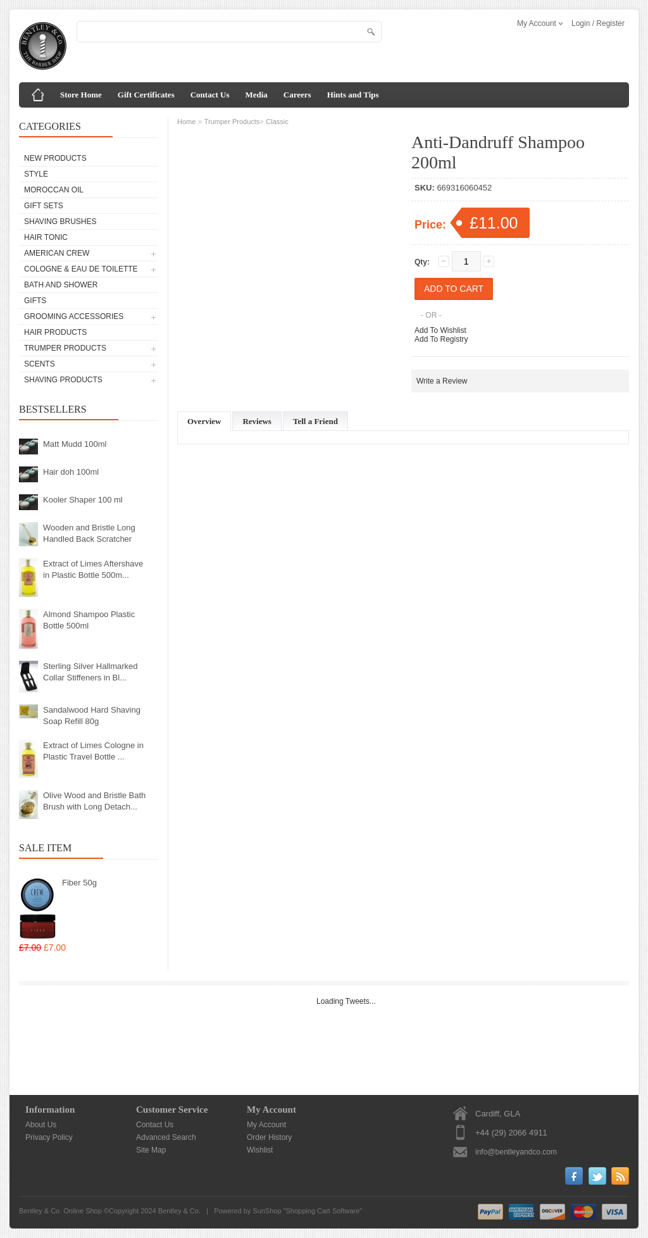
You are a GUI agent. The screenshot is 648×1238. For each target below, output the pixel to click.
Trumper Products (65, 348)
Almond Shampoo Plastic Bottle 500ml (89, 620)
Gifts (35, 300)
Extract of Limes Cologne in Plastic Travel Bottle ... (93, 751)
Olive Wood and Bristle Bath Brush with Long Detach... (94, 801)
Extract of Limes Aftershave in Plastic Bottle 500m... (93, 569)
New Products (55, 158)
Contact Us (210, 94)
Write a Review (441, 381)
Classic (277, 121)
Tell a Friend (315, 421)
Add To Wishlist (440, 330)
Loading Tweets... (346, 1001)
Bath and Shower (60, 284)
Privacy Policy (49, 1137)
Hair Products (55, 332)
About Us (40, 1124)
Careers (297, 94)
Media (256, 94)
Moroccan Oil (54, 189)
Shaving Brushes (60, 221)
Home (186, 121)
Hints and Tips (353, 94)
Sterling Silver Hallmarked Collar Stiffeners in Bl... (90, 671)
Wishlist (260, 1150)
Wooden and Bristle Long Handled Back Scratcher (89, 533)
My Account (266, 1124)
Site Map (151, 1150)
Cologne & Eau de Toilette (81, 269)
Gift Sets (43, 205)
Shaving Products (63, 379)
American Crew (56, 253)
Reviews (256, 421)
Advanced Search (166, 1137)
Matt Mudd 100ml (74, 444)
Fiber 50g (79, 882)
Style (36, 174)
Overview (204, 421)
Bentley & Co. (179, 1211)
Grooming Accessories (73, 316)
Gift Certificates (146, 94)
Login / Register (598, 23)
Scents (39, 364)
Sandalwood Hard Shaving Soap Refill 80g (91, 715)
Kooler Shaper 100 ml (83, 499)
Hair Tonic (46, 237)
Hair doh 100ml (71, 472)
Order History (269, 1137)
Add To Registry (441, 339)
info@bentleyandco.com (516, 1151)
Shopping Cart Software (323, 1211)
